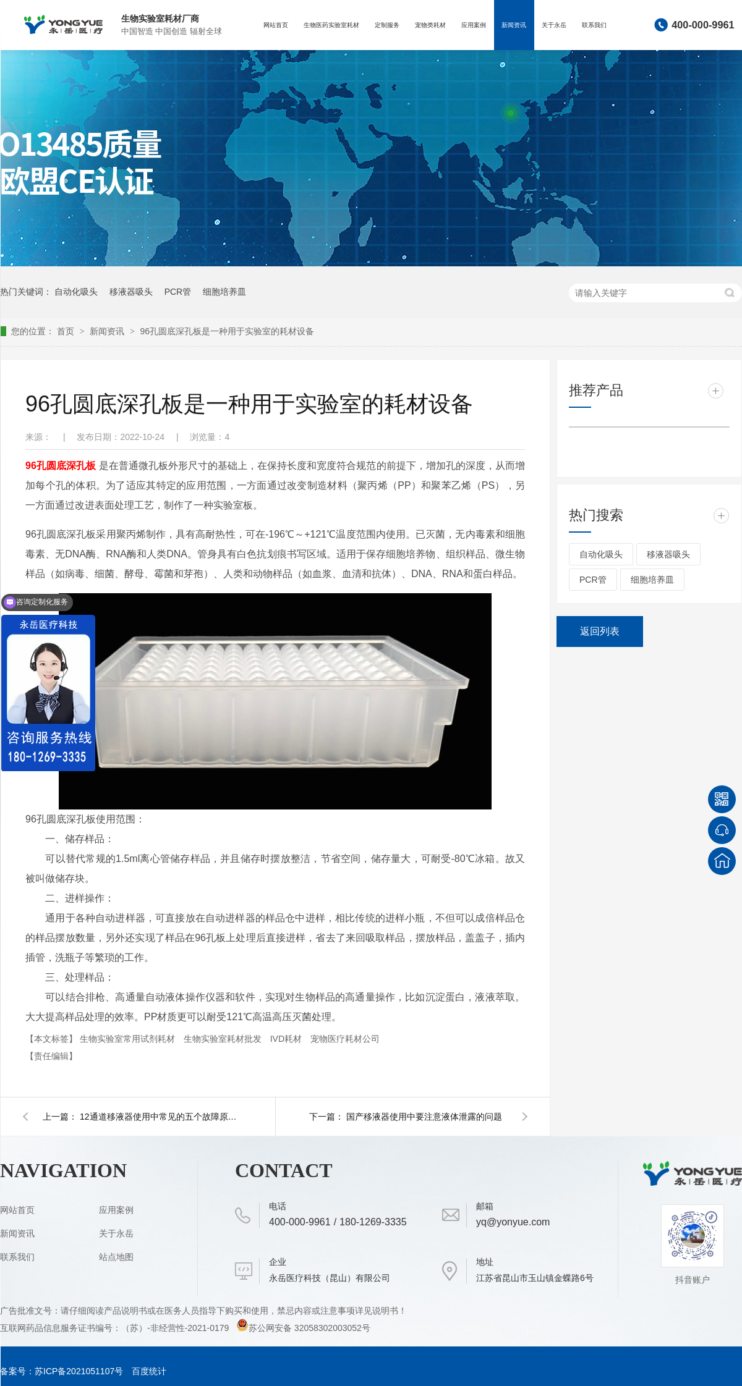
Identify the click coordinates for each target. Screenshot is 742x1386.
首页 (67, 331)
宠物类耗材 (430, 25)
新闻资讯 (513, 25)
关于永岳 (554, 25)
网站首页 (275, 25)
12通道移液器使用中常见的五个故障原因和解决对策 (160, 1117)
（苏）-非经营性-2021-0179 (176, 1328)
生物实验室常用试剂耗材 (128, 1039)
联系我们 (594, 25)
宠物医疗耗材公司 (345, 1039)
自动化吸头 (76, 292)
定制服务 (387, 25)
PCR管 (178, 292)
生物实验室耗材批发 (224, 1039)
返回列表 (600, 631)
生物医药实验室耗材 (331, 25)
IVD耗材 (287, 1039)
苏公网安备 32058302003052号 (303, 1328)
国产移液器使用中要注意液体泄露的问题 (424, 1117)
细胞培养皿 (224, 292)
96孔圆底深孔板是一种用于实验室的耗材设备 (227, 331)
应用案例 (473, 25)
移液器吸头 (131, 292)
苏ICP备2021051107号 (79, 1371)
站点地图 (116, 1257)
